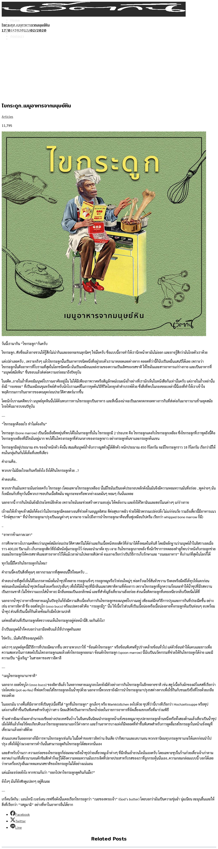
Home (15, 22)
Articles (7, 116)
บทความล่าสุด (20, 28)
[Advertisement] (109, 65)
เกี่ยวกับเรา (18, 33)
